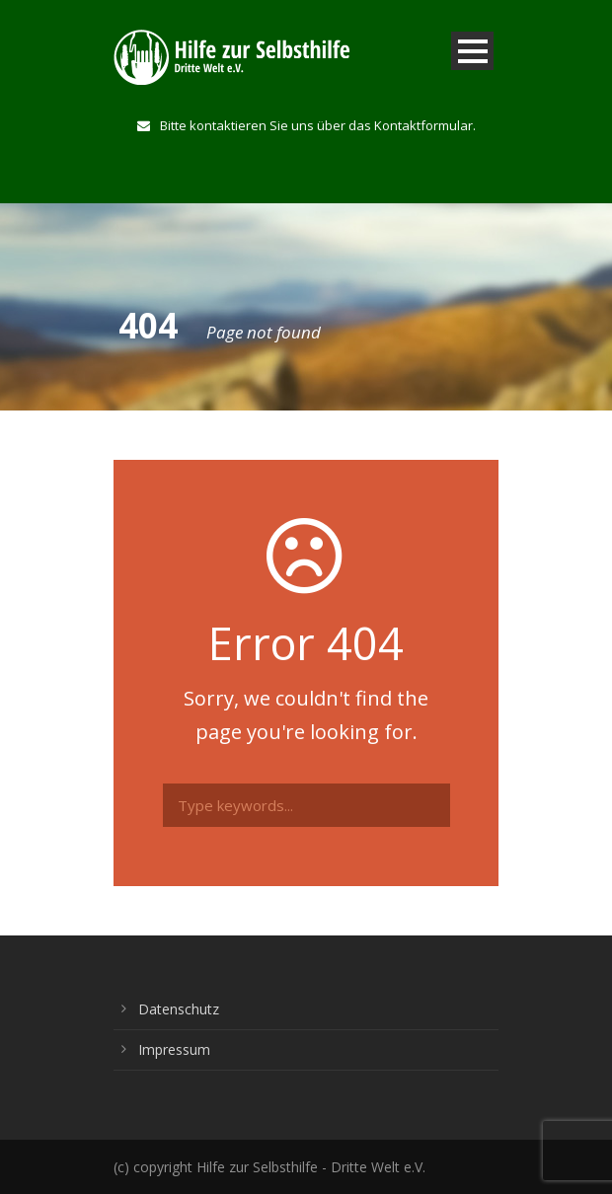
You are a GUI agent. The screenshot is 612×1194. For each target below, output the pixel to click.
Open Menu (472, 51)
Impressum (174, 1049)
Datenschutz (178, 1009)
